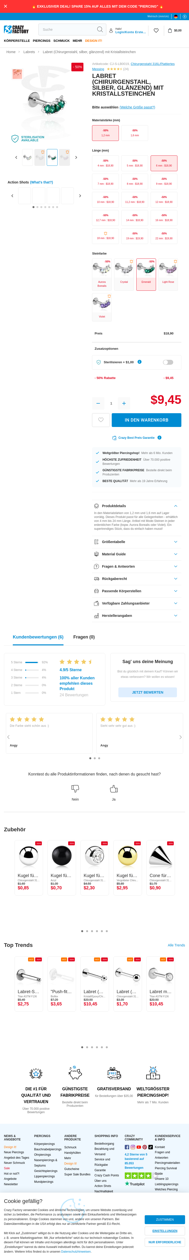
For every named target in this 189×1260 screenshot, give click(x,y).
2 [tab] (94, 758)
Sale (7, 1168)
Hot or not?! (11, 1173)
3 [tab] (99, 758)
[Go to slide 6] (53, 207)
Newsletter (11, 1184)
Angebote (10, 1179)
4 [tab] (96, 931)
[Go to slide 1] (33, 207)
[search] (66, 29)
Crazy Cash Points (106, 1175)
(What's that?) (41, 182)
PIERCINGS (41, 41)
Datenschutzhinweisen (76, 1251)
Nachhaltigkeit (103, 1191)
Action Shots (102, 1186)
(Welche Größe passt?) (137, 107)
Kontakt (160, 1147)
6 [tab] (106, 931)
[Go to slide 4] (45, 207)
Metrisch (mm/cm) (158, 16)
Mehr (77, 41)
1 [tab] (90, 758)
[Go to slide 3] (41, 207)
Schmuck (61, 41)
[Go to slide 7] (57, 207)
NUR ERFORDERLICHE (165, 1242)
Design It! (93, 41)
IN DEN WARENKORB (147, 420)
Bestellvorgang (104, 1143)
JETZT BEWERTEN (147, 692)
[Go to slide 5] (49, 207)
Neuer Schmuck (14, 1163)
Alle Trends (176, 945)
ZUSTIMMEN (165, 1219)
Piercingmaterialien (167, 1163)
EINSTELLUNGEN (165, 1231)
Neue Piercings (14, 1152)
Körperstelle (17, 41)
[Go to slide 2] (37, 207)
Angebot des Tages (16, 1157)
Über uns (100, 1181)
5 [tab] (101, 931)
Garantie (100, 1170)
